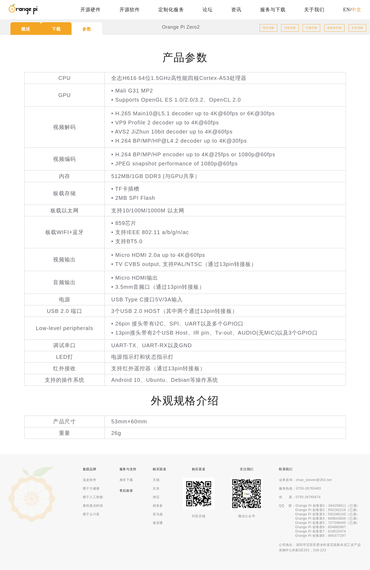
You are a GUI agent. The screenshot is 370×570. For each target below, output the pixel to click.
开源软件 (129, 9)
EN (346, 9)
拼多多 (158, 506)
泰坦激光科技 (93, 506)
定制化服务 (171, 9)
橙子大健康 (91, 488)
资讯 (236, 9)
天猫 (156, 480)
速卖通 (158, 523)
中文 (356, 9)
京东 (156, 488)
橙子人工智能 (93, 497)
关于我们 (314, 9)
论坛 (208, 9)
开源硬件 (90, 9)
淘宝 (156, 497)
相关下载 (126, 480)
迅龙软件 (89, 480)
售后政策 (126, 491)
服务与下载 (273, 9)
